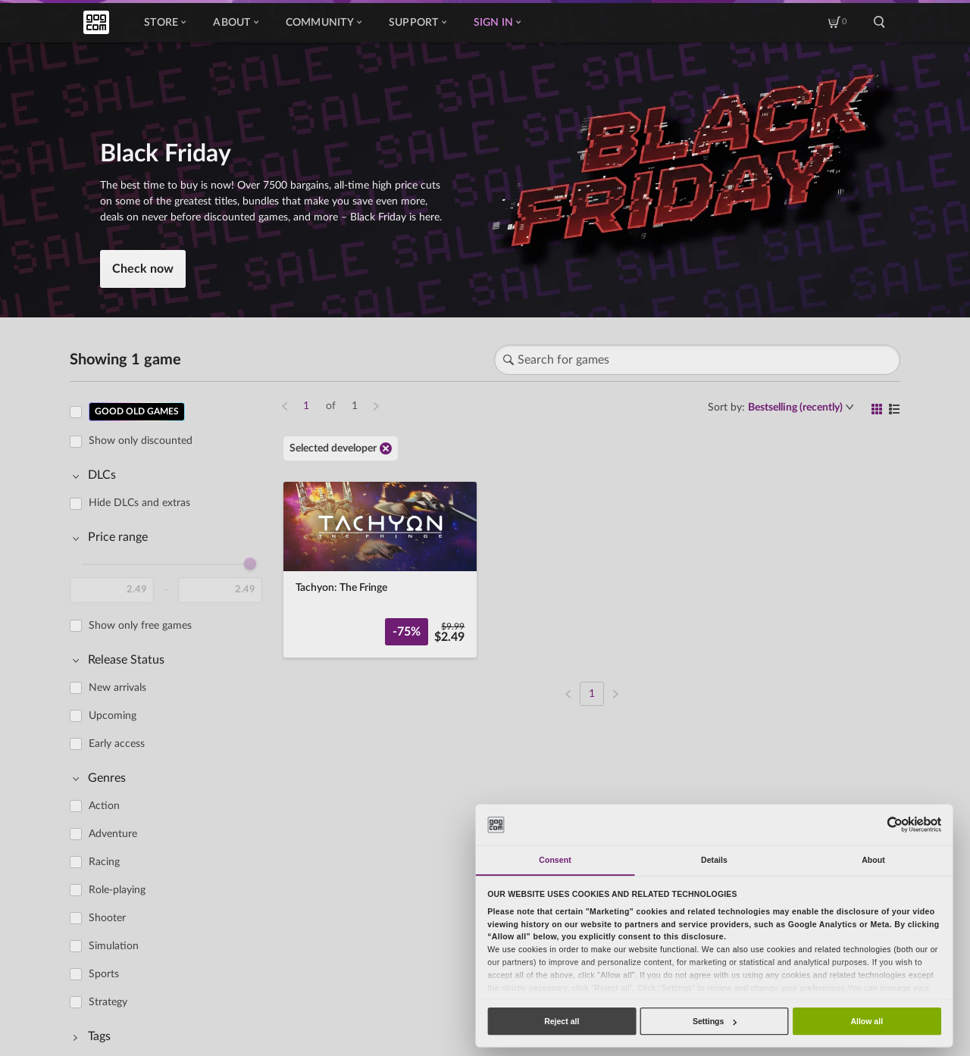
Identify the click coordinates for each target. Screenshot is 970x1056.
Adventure (113, 834)
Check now (143, 269)
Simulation (114, 946)
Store (165, 22)
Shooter (107, 918)
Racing (104, 862)
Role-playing (117, 890)
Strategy (108, 1002)
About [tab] (873, 859)
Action (104, 806)
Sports (104, 974)
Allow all (866, 1021)
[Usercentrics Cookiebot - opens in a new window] (894, 825)
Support (417, 22)
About (235, 22)
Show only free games (140, 625)
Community (323, 22)
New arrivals (117, 688)
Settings (715, 1021)
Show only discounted (140, 441)
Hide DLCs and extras (139, 503)
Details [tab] (714, 859)
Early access (117, 744)
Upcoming (112, 716)
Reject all (561, 1021)
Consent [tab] (555, 859)
